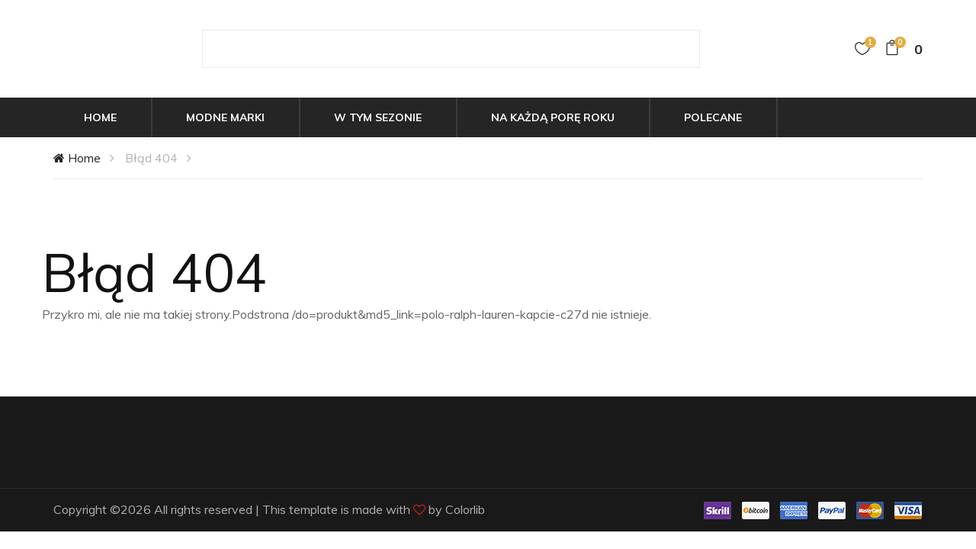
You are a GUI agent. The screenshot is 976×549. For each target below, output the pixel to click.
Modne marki (225, 117)
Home (100, 117)
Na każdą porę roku (553, 117)
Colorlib (465, 509)
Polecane (713, 117)
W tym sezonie (378, 117)
